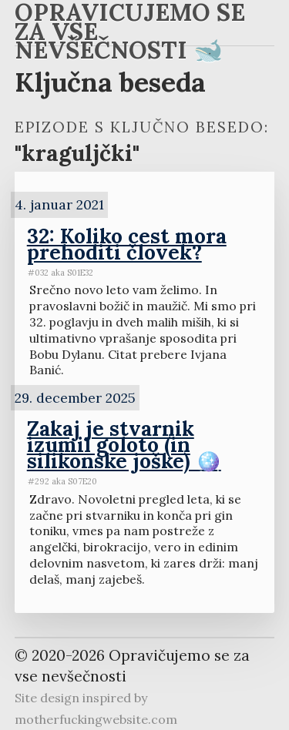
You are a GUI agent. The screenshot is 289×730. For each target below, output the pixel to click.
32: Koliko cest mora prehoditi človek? (127, 244)
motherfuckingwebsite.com (96, 719)
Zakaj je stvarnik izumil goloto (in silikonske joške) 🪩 (124, 444)
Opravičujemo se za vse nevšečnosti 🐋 (130, 34)
